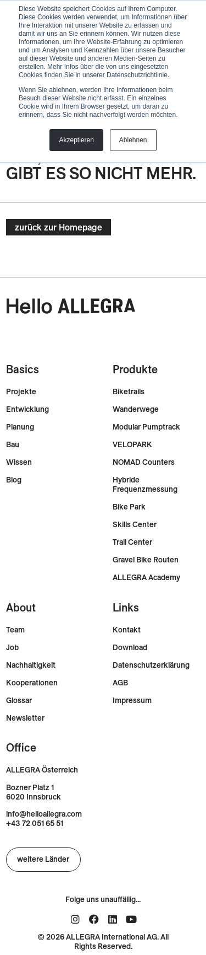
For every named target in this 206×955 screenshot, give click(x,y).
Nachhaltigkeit (30, 665)
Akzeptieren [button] (76, 140)
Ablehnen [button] (133, 140)
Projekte (21, 391)
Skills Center (135, 524)
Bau (12, 444)
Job (12, 647)
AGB (120, 683)
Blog (13, 480)
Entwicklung (27, 409)
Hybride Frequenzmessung (145, 484)
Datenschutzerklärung (151, 665)
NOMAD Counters (144, 462)
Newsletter (25, 718)
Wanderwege (136, 409)
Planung (20, 427)
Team (15, 630)
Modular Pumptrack (146, 427)
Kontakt (127, 630)
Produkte (135, 369)
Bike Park (129, 507)
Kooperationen (32, 683)
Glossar (19, 700)
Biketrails (128, 391)
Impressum (132, 700)
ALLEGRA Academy (146, 577)
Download (130, 647)
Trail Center (132, 542)
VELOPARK (132, 444)
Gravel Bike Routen (146, 560)
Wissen (19, 462)
